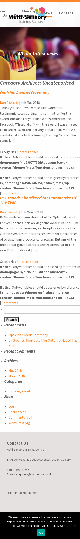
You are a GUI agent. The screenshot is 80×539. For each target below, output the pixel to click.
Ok (41, 532)
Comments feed (20, 417)
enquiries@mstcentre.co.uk (34, 474)
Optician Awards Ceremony (24, 92)
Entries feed (17, 412)
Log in (13, 406)
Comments (10, 193)
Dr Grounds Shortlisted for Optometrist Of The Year (38, 200)
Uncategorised (28, 152)
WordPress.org (19, 423)
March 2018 (17, 376)
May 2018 (15, 370)
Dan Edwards (9, 102)
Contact (66, 13)
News (47, 13)
